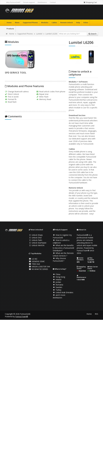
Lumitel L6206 (51, 33)
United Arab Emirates (63, 292)
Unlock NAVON (36, 245)
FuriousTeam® (21, 316)
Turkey (57, 290)
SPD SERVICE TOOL (15, 72)
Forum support (29, 2)
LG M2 (33, 259)
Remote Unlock (66, 22)
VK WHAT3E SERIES (38, 269)
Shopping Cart (90, 2)
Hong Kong (59, 277)
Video (85, 22)
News (17, 22)
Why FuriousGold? (13, 2)
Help (78, 22)
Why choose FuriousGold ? (59, 259)
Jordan (57, 282)
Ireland (57, 279)
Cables (54, 22)
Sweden (57, 287)
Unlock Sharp (36, 235)
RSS (96, 314)
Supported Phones (30, 22)
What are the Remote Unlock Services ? (63, 254)
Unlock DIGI (35, 237)
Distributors (42, 2)
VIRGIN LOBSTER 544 (39, 266)
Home (9, 22)
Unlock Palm (35, 240)
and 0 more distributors (59, 296)
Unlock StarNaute (37, 243)
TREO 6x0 (34, 264)
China (56, 274)
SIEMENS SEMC (37, 261)
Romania (58, 284)
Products (10, 28)
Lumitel (39, 33)
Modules (44, 22)
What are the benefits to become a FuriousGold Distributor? (63, 248)
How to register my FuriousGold (62, 236)
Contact (53, 2)
